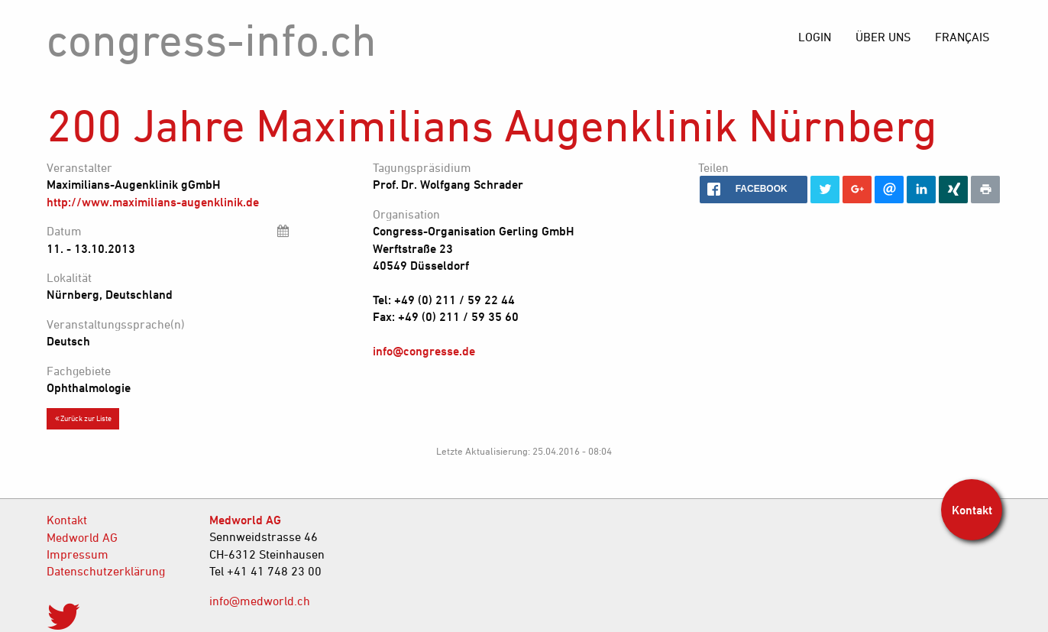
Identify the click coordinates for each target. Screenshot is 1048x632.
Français (962, 37)
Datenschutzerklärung (106, 571)
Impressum (77, 554)
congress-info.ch (212, 39)
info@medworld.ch (259, 601)
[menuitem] (962, 36)
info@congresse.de (424, 351)
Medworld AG (82, 537)
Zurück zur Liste (83, 418)
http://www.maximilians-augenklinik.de (153, 202)
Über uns (883, 37)
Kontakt (67, 520)
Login (814, 37)
